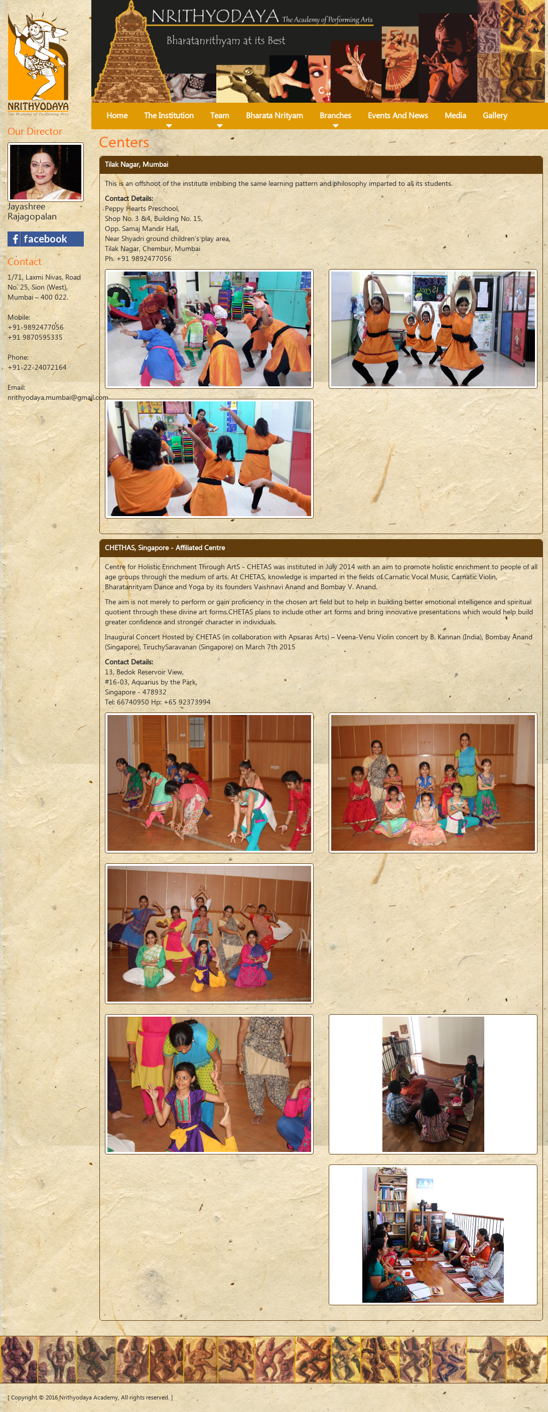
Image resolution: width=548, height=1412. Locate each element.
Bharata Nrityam (274, 115)
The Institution (169, 115)
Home (116, 115)
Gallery (495, 115)
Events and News (398, 115)
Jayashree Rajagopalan (32, 211)
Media (455, 115)
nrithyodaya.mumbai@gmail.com (58, 397)
